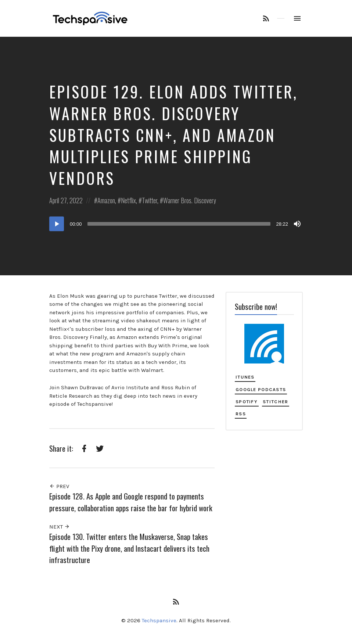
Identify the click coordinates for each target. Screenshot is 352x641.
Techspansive (159, 620)
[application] (176, 223)
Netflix (128, 200)
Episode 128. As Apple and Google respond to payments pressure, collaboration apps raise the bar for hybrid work (130, 501)
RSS (241, 413)
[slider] (179, 224)
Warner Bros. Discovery (189, 200)
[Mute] (297, 223)
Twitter (149, 200)
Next (59, 526)
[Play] (56, 223)
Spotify (247, 401)
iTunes (245, 377)
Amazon (106, 200)
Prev (59, 486)
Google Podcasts (261, 389)
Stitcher (275, 401)
